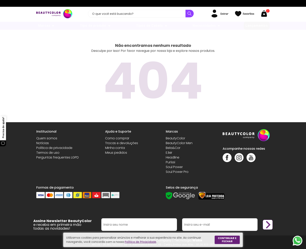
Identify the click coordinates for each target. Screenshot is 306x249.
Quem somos (46, 138)
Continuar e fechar (227, 239)
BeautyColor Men (179, 143)
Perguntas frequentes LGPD (57, 157)
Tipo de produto (93, 26)
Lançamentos (257, 26)
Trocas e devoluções (121, 143)
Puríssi (170, 162)
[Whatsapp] (297, 240)
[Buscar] (190, 13)
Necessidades (204, 26)
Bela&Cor (173, 148)
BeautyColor (175, 138)
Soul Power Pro (177, 171)
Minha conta (115, 148)
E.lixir (169, 152)
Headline (172, 157)
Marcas (44, 26)
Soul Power (174, 167)
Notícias (42, 143)
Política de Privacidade (140, 242)
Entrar (224, 13)
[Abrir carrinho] (265, 13)
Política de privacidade (54, 148)
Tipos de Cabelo (149, 26)
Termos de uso (47, 152)
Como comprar (117, 138)
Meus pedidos (116, 152)
